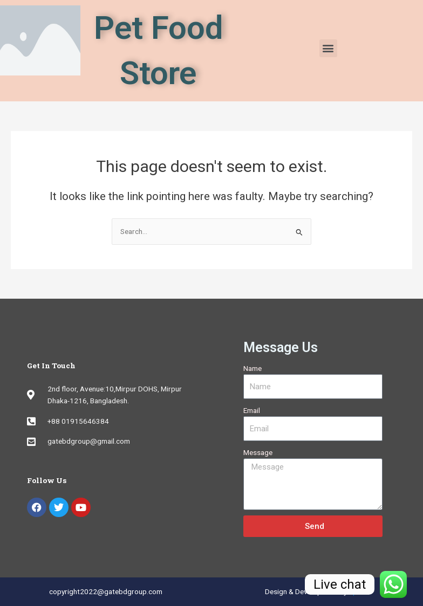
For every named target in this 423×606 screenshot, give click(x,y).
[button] (328, 48)
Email (251, 410)
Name (252, 368)
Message (257, 452)
